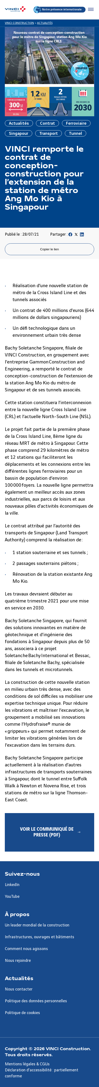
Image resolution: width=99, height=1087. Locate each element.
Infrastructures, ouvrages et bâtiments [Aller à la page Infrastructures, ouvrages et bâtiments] (39, 937)
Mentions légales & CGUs (27, 1064)
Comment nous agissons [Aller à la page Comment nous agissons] (26, 949)
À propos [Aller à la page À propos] (17, 914)
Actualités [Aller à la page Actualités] (19, 978)
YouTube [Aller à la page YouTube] (12, 896)
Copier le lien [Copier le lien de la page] (49, 249)
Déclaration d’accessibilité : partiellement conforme (41, 1073)
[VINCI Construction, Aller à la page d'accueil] (15, 9)
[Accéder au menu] (90, 9)
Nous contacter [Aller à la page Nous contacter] (19, 989)
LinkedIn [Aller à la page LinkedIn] (12, 885)
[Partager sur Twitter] (76, 235)
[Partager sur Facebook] (70, 235)
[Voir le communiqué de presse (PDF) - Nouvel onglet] (49, 832)
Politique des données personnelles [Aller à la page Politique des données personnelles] (36, 1001)
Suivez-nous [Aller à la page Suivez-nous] (22, 873)
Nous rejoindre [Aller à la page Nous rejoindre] (18, 960)
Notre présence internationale (58, 10)
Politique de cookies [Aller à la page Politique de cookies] (22, 1013)
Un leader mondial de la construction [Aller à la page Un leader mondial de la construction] (37, 925)
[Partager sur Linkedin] (82, 235)
